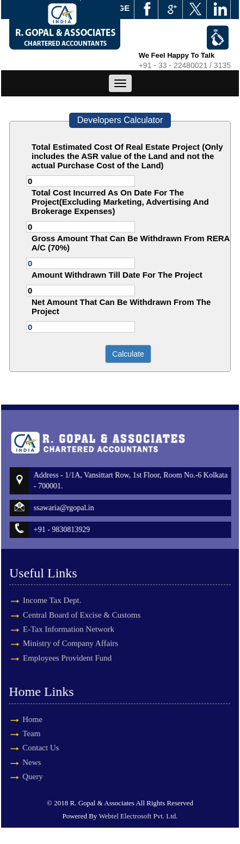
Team (22, 733)
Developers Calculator (120, 120)
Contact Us (31, 747)
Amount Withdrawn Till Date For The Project (117, 274)
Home (23, 719)
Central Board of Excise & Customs (81, 605)
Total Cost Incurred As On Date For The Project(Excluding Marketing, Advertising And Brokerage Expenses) (120, 202)
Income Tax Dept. (52, 590)
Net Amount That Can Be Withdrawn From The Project (121, 306)
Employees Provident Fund (67, 648)
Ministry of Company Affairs (70, 633)
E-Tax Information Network (68, 619)
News (22, 762)
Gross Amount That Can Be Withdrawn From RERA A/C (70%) (131, 243)
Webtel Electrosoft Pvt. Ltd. (138, 816)
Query (23, 776)
